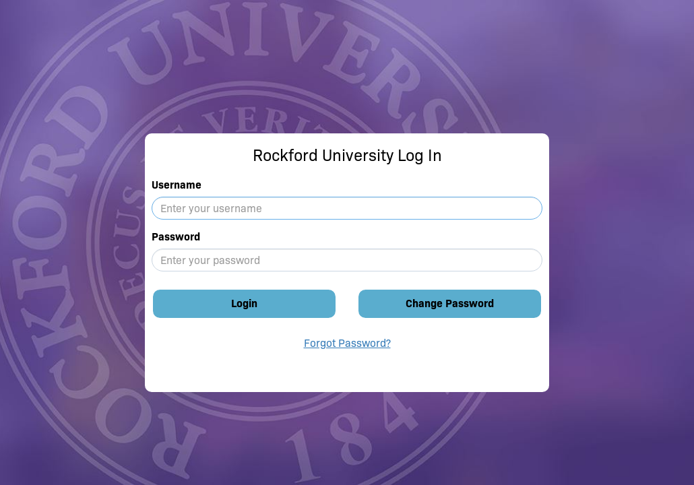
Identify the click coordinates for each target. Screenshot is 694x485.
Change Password (450, 303)
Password (176, 236)
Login (244, 303)
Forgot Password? (347, 343)
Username (176, 185)
